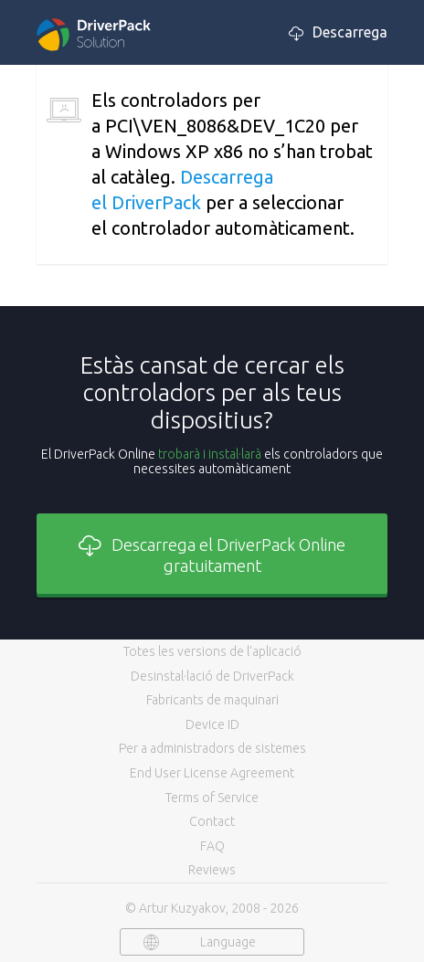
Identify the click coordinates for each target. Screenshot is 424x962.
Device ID (212, 724)
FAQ (212, 846)
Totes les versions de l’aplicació (212, 651)
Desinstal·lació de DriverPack (212, 676)
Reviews (212, 869)
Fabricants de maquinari (212, 699)
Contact (212, 821)
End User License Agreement (212, 773)
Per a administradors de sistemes (212, 748)
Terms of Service (212, 797)
